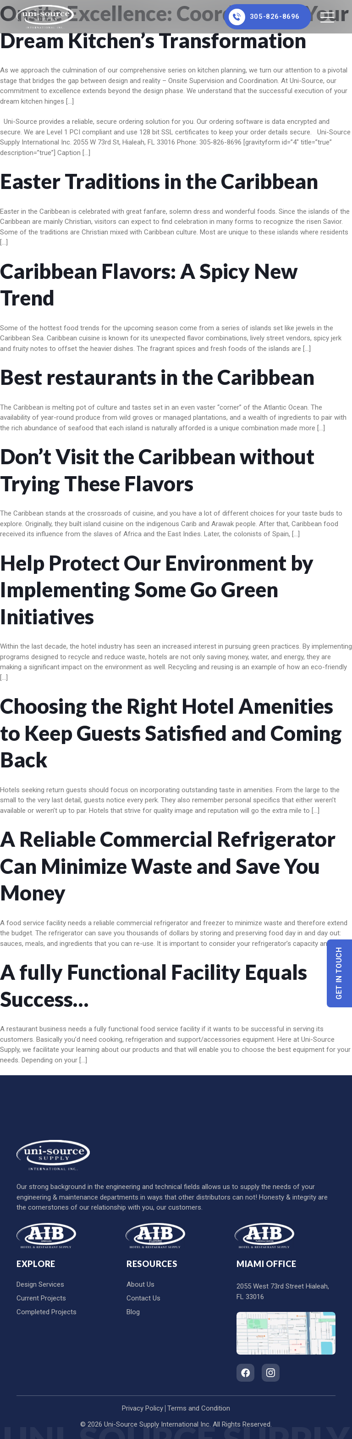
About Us (140, 1284)
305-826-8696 (264, 17)
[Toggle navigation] (328, 17)
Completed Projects (46, 1312)
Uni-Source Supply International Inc (156, 1424)
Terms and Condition (198, 1408)
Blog (133, 1312)
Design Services (40, 1284)
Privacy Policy (142, 1408)
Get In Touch (339, 973)
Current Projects (41, 1298)
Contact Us (143, 1298)
